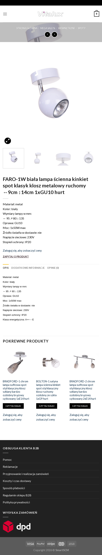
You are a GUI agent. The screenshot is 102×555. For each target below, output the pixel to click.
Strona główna (27, 28)
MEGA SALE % (47, 28)
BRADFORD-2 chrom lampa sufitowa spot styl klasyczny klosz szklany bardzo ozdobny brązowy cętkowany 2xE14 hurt (83, 390)
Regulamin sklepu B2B (17, 495)
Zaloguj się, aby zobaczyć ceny (22, 250)
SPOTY (81, 28)
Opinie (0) (53, 267)
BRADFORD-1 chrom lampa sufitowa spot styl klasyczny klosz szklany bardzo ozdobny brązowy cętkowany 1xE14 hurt (16, 390)
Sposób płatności (14, 488)
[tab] (6, 268)
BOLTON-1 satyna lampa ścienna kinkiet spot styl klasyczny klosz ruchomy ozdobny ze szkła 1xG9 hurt (48, 390)
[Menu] (5, 13)
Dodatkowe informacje (28, 267)
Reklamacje (10, 466)
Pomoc (7, 459)
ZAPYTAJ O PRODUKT (16, 256)
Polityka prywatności (16, 502)
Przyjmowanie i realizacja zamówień (26, 474)
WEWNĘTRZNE (66, 28)
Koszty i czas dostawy (17, 481)
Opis (6, 267)
